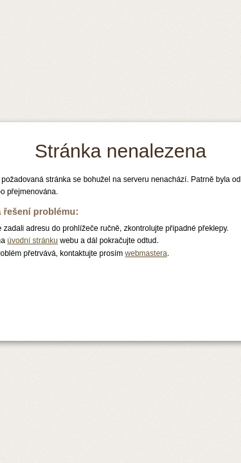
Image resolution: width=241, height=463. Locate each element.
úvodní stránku (32, 240)
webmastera (146, 253)
